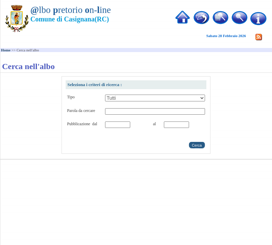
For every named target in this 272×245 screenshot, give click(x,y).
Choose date (131, 132)
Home (6, 50)
